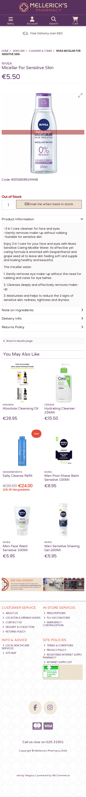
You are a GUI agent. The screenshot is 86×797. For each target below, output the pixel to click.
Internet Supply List (58, 662)
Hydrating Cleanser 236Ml (59, 410)
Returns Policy (14, 631)
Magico (30, 775)
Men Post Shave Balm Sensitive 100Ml (61, 478)
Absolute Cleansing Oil (20, 408)
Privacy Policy (55, 650)
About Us (10, 613)
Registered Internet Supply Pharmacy (62, 656)
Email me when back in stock (49, 204)
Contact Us (12, 622)
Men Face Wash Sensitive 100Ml (15, 548)
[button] (80, 95)
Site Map (9, 653)
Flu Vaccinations (57, 617)
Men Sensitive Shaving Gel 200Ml (62, 548)
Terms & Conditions (58, 645)
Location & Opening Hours (21, 617)
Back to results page (19, 341)
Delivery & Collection (18, 627)
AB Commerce (61, 775)
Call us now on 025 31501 (43, 742)
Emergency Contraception (53, 624)
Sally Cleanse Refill (17, 476)
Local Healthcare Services (15, 647)
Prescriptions (55, 613)
